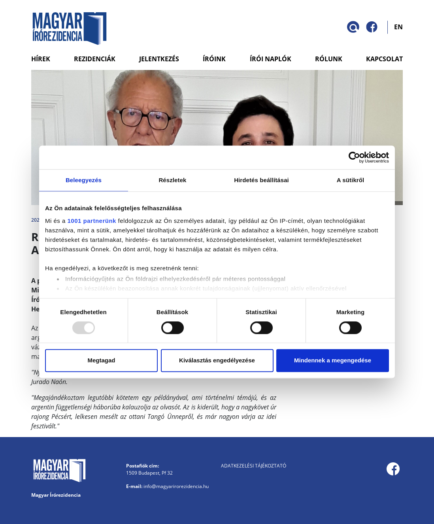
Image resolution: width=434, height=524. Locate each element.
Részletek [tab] (172, 180)
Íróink (214, 59)
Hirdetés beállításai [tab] (261, 180)
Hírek (40, 59)
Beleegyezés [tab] (84, 180)
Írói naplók (270, 59)
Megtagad (101, 360)
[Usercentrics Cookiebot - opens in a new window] (354, 157)
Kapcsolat (384, 59)
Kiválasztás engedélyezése (217, 360)
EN (398, 26)
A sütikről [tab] (350, 180)
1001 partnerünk (92, 220)
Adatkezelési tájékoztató (253, 465)
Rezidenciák (94, 59)
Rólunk (328, 59)
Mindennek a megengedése (332, 360)
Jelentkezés (159, 59)
